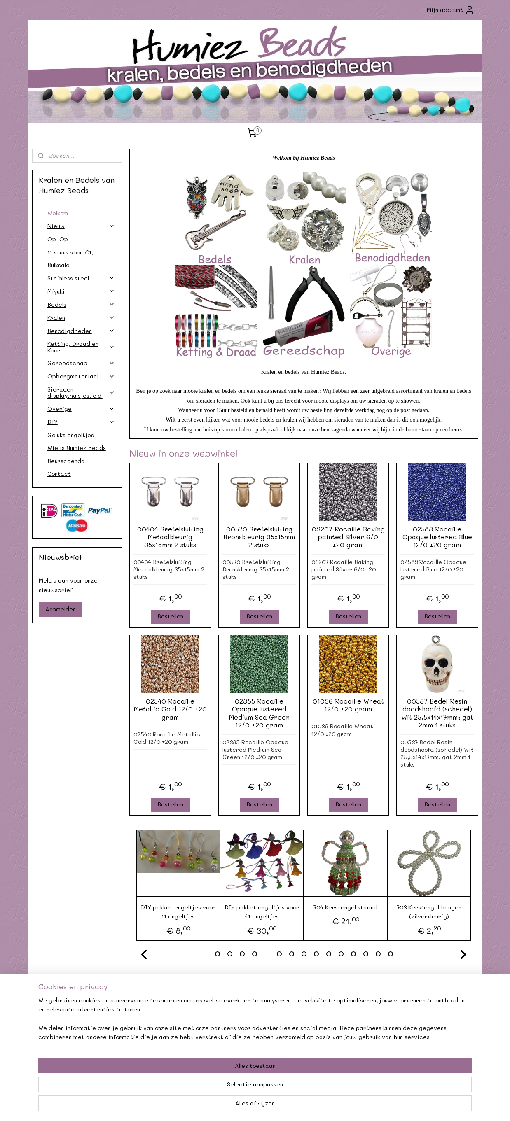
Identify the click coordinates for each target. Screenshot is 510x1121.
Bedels (81, 304)
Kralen (81, 318)
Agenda (164, 1017)
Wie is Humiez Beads (76, 448)
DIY (81, 422)
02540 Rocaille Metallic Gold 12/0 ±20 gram (169, 709)
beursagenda (335, 429)
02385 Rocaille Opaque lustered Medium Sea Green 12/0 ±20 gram (259, 713)
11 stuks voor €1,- (71, 252)
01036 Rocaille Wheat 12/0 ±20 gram (348, 705)
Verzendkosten (74, 1026)
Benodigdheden (81, 331)
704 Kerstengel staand (345, 907)
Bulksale (58, 265)
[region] (200, 1088)
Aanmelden (60, 609)
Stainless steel (81, 278)
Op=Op (57, 239)
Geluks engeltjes (70, 435)
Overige (81, 409)
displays (339, 401)
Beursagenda (66, 461)
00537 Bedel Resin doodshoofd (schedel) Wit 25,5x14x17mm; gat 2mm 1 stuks (437, 713)
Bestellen (170, 616)
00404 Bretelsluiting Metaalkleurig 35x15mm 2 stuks (170, 537)
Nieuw (81, 226)
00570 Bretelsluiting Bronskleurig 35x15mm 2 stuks (259, 537)
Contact (59, 474)
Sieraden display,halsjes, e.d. (81, 392)
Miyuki (81, 291)
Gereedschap (81, 363)
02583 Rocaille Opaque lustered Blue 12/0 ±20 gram (437, 537)
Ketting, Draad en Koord (81, 347)
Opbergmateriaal (81, 376)
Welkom (57, 213)
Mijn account (451, 10)
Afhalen (164, 1026)
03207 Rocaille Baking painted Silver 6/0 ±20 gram (347, 537)
